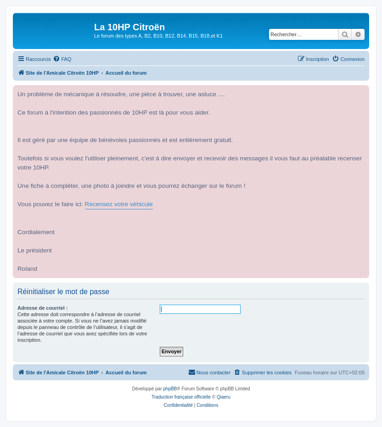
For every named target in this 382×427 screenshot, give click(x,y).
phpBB (170, 388)
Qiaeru (223, 397)
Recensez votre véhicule (119, 204)
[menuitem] (62, 59)
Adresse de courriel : (42, 308)
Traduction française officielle (181, 397)
